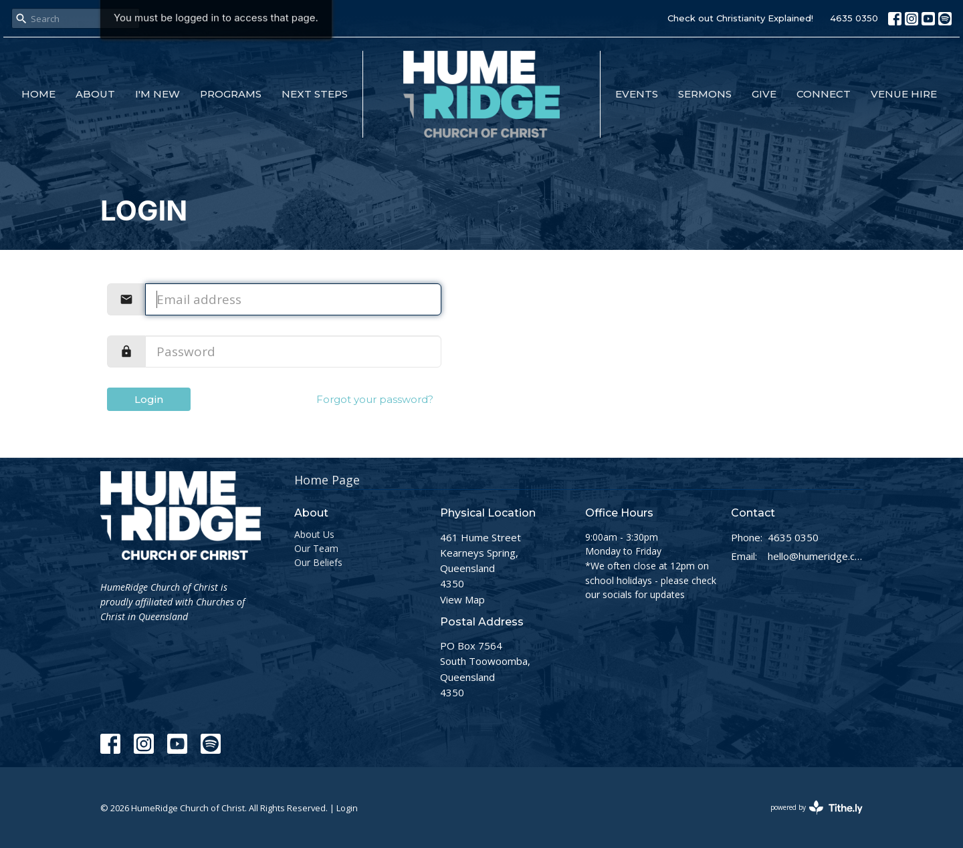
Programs (230, 94)
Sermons (705, 94)
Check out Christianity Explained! (740, 18)
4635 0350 (854, 18)
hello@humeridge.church (815, 556)
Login (148, 399)
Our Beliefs (318, 562)
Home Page (327, 480)
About (95, 94)
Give (764, 94)
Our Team (316, 548)
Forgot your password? (374, 399)
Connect (823, 94)
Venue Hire (904, 94)
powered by (816, 808)
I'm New (157, 94)
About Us (314, 534)
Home (38, 94)
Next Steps (315, 94)
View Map (462, 599)
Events (636, 94)
